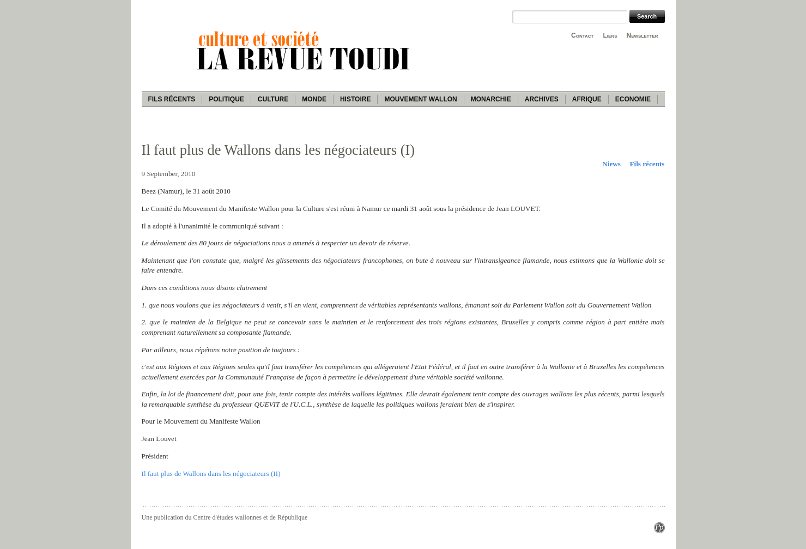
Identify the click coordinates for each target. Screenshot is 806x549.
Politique (226, 99)
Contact (582, 35)
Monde (314, 99)
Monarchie (491, 99)
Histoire (355, 99)
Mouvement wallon (420, 99)
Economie (633, 99)
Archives (542, 99)
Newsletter (642, 35)
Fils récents (172, 99)
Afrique (587, 99)
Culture (273, 99)
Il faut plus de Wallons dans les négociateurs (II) (211, 473)
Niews (611, 164)
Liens (610, 35)
